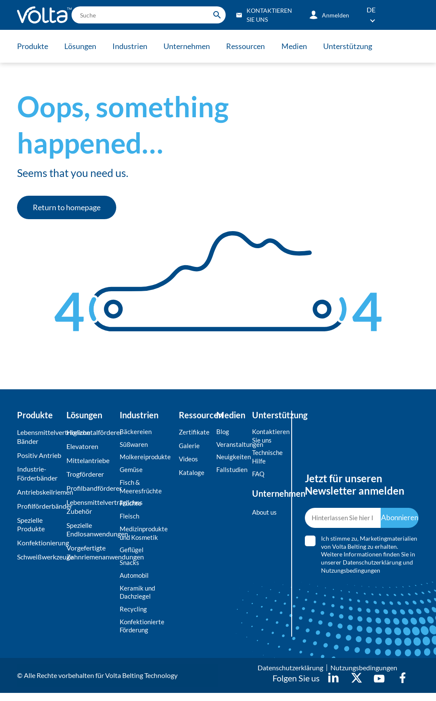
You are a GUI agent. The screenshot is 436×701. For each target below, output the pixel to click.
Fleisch (130, 520)
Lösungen (82, 46)
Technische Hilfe (266, 458)
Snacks (130, 568)
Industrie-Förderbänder (37, 473)
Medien (302, 46)
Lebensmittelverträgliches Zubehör (90, 506)
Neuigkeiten (232, 458)
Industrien (133, 46)
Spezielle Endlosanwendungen (90, 529)
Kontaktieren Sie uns (266, 436)
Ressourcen (252, 46)
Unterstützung (357, 46)
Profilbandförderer (90, 488)
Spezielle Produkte (31, 524)
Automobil (135, 581)
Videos (189, 460)
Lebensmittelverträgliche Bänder (39, 436)
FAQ (259, 476)
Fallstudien (232, 471)
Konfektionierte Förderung (143, 633)
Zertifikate (194, 432)
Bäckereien (136, 432)
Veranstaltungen (232, 445)
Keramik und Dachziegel (138, 598)
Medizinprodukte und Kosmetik (145, 536)
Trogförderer (85, 474)
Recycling (133, 616)
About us (265, 514)
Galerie (189, 446)
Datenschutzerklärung (372, 566)
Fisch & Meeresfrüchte (141, 488)
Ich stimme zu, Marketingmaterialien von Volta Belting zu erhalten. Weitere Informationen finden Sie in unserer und (369, 558)
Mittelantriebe (87, 460)
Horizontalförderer (90, 432)
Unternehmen (192, 46)
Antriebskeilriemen (39, 492)
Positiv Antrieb (39, 455)
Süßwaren (134, 445)
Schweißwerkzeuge (39, 557)
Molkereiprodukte (146, 458)
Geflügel (132, 554)
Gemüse (132, 471)
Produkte (32, 46)
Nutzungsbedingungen (350, 574)
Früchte (131, 506)
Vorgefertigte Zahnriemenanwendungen (90, 552)
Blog (222, 432)
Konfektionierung (39, 543)
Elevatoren (82, 446)
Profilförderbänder (39, 506)
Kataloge (192, 474)
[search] (149, 14)
